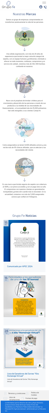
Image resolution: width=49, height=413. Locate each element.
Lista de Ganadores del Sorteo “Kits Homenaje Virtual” (23, 374)
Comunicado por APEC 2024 (20, 266)
